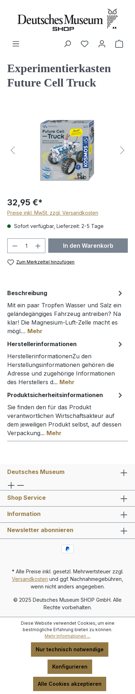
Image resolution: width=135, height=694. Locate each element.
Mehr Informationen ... (67, 636)
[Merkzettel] (84, 44)
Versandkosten (30, 579)
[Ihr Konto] (102, 44)
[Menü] (15, 44)
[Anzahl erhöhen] (38, 245)
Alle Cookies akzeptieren (70, 684)
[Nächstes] (122, 150)
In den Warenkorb (88, 245)
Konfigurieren (69, 666)
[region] (67, 150)
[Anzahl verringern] (14, 245)
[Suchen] (67, 44)
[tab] (65, 311)
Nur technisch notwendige (70, 649)
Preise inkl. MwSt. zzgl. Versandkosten (52, 213)
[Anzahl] (26, 245)
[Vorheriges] (12, 150)
